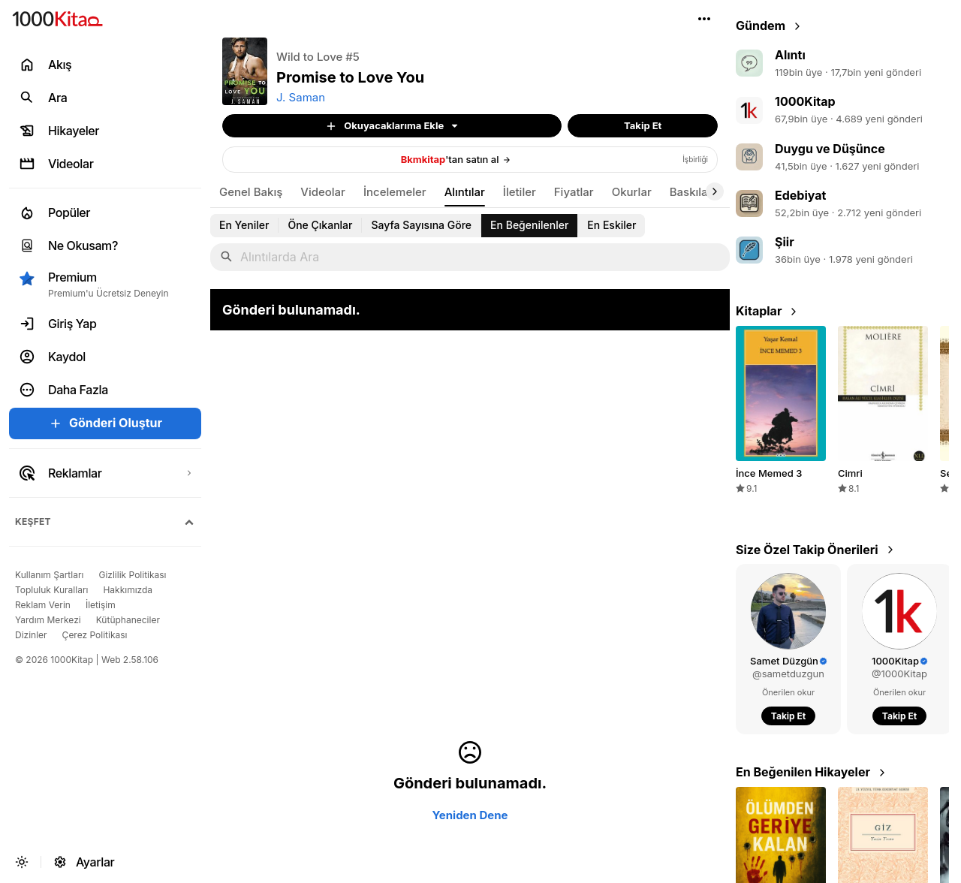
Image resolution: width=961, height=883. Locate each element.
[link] (470, 159)
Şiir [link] (784, 241)
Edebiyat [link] (800, 195)
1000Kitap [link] (805, 101)
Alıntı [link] (790, 54)
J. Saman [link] (300, 97)
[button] (704, 18)
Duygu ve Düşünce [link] (830, 148)
